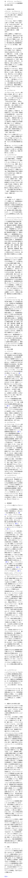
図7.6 (8, 529)
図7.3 (19, 431)
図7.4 (7, 562)
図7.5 (16, 523)
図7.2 (8, 405)
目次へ (6, 876)
